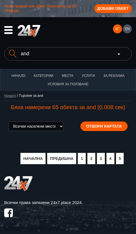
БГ (117, 29)
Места (67, 76)
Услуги (88, 76)
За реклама (113, 76)
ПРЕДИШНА (61, 158)
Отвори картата (104, 126)
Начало (18, 76)
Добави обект (113, 8)
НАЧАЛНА (33, 158)
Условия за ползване (68, 84)
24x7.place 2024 (66, 202)
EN (127, 29)
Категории (43, 76)
